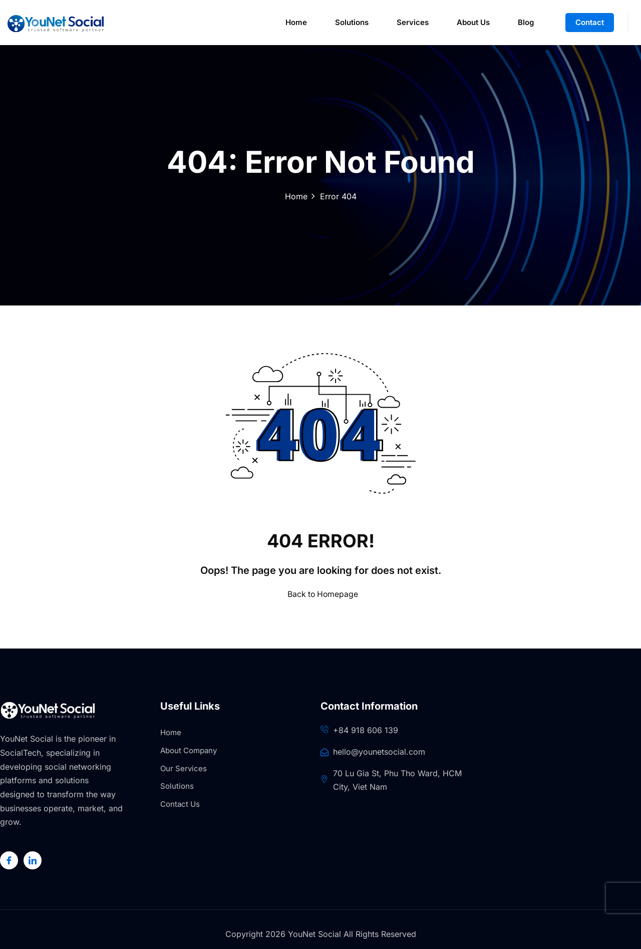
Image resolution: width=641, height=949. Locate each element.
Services (413, 22)
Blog (526, 22)
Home (296, 22)
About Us (473, 22)
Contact (589, 22)
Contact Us (180, 804)
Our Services (183, 768)
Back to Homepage (320, 594)
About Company (188, 750)
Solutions (352, 22)
